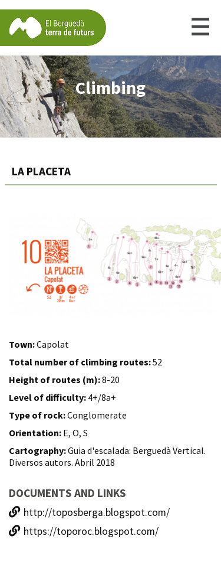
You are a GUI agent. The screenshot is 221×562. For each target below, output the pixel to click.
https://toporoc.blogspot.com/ (84, 531)
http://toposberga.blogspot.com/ (89, 512)
